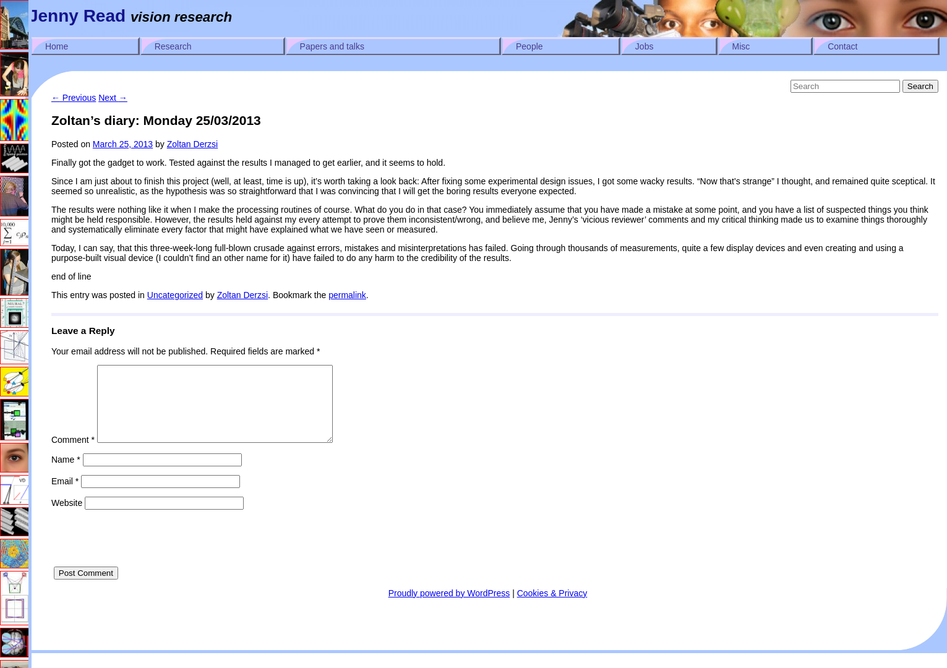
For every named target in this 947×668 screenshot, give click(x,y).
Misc (741, 46)
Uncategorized (175, 295)
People (529, 46)
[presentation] (145, 557)
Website (66, 518)
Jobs (644, 46)
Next (112, 98)
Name (65, 474)
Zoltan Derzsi (192, 144)
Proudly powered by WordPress (449, 608)
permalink (347, 295)
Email (65, 496)
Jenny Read (77, 15)
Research (173, 46)
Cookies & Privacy (552, 608)
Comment (73, 455)
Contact (842, 46)
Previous (73, 98)
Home (56, 46)
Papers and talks (332, 46)
